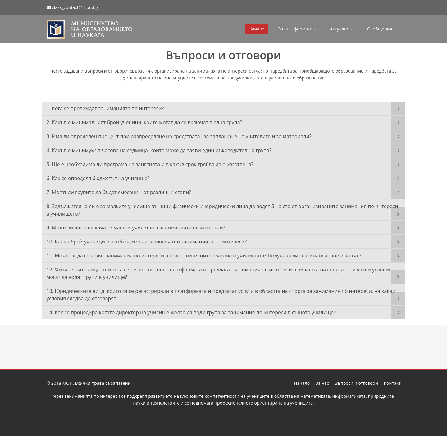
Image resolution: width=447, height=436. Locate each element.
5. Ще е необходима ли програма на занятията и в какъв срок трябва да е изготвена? (150, 164)
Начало (256, 29)
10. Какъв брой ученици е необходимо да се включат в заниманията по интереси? (147, 241)
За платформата (297, 29)
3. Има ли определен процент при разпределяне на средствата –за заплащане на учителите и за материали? (179, 136)
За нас (322, 383)
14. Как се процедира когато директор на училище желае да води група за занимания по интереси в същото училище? (191, 312)
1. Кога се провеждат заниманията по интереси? (105, 108)
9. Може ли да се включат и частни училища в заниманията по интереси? (136, 227)
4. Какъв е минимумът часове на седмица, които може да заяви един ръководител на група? (159, 150)
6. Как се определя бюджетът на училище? (98, 178)
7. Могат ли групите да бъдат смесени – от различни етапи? (119, 192)
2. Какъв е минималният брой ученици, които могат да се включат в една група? (144, 122)
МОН (67, 383)
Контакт (392, 383)
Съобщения (379, 29)
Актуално (341, 29)
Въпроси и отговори (356, 383)
